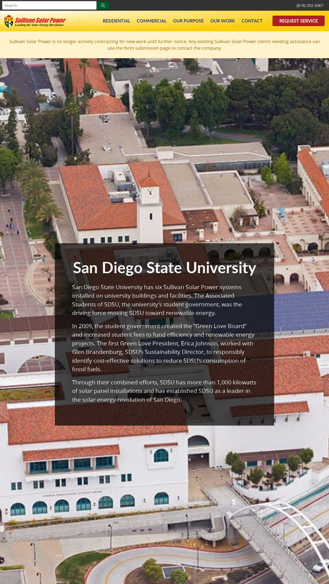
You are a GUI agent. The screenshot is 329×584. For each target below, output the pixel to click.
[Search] (103, 5)
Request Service (298, 21)
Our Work (222, 21)
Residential (116, 21)
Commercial (151, 21)
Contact (252, 21)
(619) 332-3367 (310, 5)
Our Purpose (188, 21)
